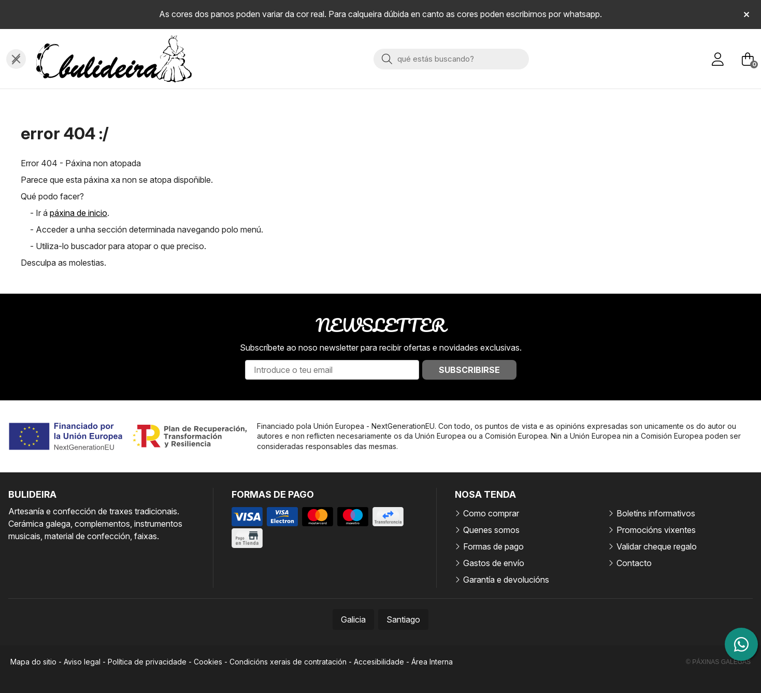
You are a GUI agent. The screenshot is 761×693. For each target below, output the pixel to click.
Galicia (353, 619)
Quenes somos (491, 530)
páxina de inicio (78, 213)
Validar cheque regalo (656, 546)
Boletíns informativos (655, 513)
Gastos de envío (493, 563)
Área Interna (432, 661)
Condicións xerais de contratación (288, 661)
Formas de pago (493, 546)
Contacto (634, 563)
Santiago (403, 619)
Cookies (208, 661)
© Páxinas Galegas (718, 662)
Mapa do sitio (33, 661)
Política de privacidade (147, 661)
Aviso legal (82, 661)
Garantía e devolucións (506, 579)
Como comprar (491, 513)
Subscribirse (469, 370)
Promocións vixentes (656, 530)
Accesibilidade (379, 661)
